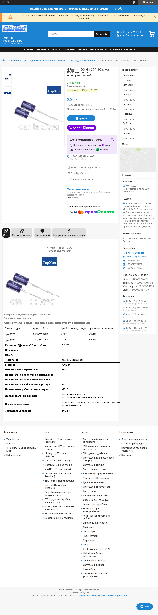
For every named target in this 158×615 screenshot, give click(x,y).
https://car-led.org (135, 253)
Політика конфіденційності (115, 595)
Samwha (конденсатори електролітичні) (58, 493)
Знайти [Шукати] (100, 34)
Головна (28, 49)
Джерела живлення (93, 482)
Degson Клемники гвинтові (59, 518)
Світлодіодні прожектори (97, 486)
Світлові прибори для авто (135, 443)
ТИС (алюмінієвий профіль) (59, 480)
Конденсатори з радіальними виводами (32, 60)
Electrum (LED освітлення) (59, 465)
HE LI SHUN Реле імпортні (58, 513)
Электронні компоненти (134, 439)
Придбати (119, 8)
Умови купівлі (13, 439)
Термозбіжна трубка (94, 560)
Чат (144, 606)
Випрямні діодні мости (95, 523)
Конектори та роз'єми (95, 504)
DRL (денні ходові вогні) (95, 453)
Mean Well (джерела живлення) (55, 486)
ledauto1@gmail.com (136, 257)
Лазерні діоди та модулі (96, 500)
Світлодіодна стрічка (94, 469)
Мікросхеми (89, 540)
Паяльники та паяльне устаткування (95, 575)
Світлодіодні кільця (93, 465)
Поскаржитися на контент (88, 595)
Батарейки (89, 569)
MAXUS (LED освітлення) (58, 469)
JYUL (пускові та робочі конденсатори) (57, 501)
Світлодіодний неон (93, 565)
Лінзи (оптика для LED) (95, 495)
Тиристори (89, 531)
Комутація (127, 455)
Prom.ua (95, 590)
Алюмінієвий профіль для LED (98, 473)
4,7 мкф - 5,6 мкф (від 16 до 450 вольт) (76, 60)
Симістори (88, 527)
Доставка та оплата (122, 49)
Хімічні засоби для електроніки (93, 555)
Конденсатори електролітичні (91, 510)
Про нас (70, 49)
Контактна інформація (92, 49)
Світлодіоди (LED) (92, 491)
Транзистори (90, 536)
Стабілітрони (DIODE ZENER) (98, 549)
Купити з (83, 127)
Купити (83, 118)
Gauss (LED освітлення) (57, 460)
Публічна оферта (15, 455)
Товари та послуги (48, 49)
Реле (85, 544)
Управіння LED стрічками (96, 478)
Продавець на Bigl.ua (79, 593)
